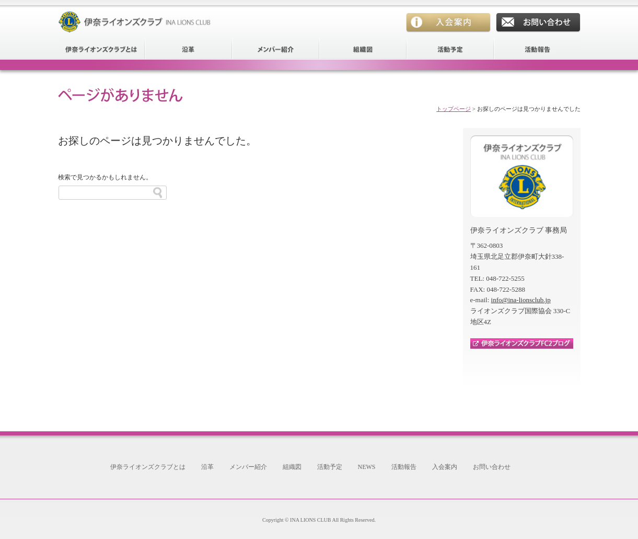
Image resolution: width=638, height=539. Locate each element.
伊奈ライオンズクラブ (136, 16)
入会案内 (448, 22)
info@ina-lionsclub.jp (521, 300)
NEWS (367, 467)
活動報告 (537, 48)
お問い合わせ (538, 22)
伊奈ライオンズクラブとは (101, 48)
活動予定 (450, 48)
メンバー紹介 (276, 48)
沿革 (189, 48)
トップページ (453, 109)
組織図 (363, 48)
